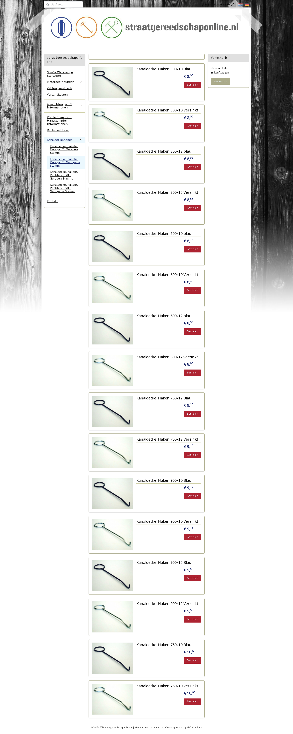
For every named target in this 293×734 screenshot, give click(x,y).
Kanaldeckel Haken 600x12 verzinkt (167, 357)
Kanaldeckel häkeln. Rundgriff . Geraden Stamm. (64, 149)
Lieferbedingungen (64, 82)
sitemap (139, 727)
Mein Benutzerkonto (220, 4)
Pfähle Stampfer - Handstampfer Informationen (64, 120)
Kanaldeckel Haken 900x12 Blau (163, 562)
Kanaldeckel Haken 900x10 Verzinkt (167, 521)
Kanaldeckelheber (64, 140)
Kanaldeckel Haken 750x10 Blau (163, 645)
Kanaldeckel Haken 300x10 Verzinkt (167, 110)
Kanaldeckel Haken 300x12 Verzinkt (167, 192)
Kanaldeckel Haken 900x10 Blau (163, 480)
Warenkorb (220, 81)
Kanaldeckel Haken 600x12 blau (163, 316)
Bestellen (192, 84)
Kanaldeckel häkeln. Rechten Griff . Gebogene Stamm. (64, 188)
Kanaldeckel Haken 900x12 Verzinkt (167, 603)
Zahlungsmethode (59, 88)
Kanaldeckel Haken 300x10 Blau (163, 69)
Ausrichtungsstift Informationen (64, 106)
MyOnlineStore (194, 727)
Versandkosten (57, 94)
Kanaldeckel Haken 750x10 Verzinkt (167, 686)
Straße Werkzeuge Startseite (60, 74)
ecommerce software (161, 727)
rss (146, 727)
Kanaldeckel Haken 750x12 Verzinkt (167, 439)
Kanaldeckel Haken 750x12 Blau (163, 398)
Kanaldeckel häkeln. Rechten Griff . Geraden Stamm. (64, 175)
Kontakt (52, 201)
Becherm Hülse (58, 130)
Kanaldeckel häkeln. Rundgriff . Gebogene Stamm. (65, 162)
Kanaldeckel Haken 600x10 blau (163, 233)
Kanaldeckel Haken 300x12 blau (163, 151)
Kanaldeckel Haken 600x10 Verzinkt (167, 274)
